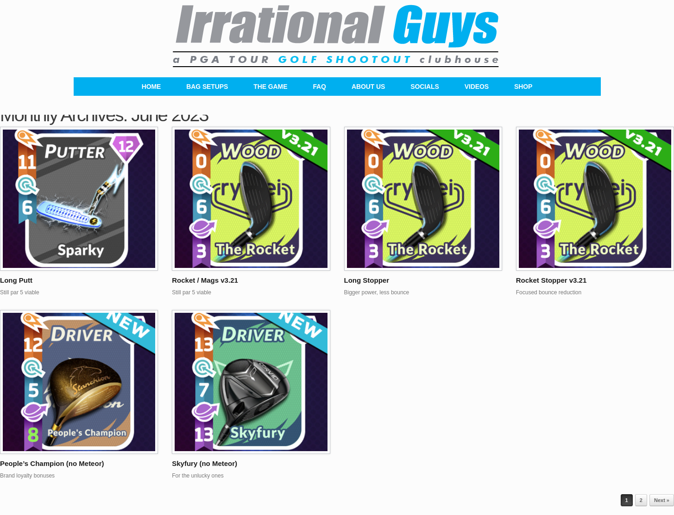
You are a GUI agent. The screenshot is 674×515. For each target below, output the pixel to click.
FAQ (319, 86)
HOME (151, 86)
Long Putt (16, 280)
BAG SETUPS (207, 86)
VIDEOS (477, 86)
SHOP (523, 86)
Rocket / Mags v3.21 (205, 280)
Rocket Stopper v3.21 (551, 280)
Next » (661, 500)
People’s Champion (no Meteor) (52, 463)
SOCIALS (424, 86)
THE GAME (270, 86)
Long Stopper (367, 280)
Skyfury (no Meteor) (204, 463)
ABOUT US (368, 86)
